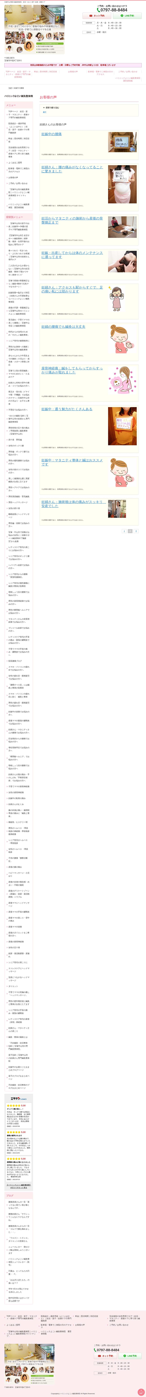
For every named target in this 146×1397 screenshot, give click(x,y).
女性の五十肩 (14, 947)
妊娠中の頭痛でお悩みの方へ (18, 713)
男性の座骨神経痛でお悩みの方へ (18, 602)
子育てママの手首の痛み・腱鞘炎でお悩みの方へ (18, 652)
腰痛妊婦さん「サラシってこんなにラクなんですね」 (18, 1217)
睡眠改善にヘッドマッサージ (18, 515)
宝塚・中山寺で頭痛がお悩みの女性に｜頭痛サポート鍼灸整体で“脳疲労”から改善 (18, 536)
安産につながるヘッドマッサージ (18, 978)
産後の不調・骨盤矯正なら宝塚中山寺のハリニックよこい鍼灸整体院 (18, 311)
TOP (10, 88)
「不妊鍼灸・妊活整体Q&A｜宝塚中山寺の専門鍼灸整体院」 (18, 1046)
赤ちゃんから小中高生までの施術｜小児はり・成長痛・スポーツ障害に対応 (18, 360)
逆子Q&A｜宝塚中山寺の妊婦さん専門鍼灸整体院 (18, 1058)
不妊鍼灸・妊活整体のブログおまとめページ (18, 1086)
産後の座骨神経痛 (16, 942)
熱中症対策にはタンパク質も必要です (18, 1299)
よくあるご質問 (15, 163)
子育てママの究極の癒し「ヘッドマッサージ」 (18, 993)
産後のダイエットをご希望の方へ (18, 934)
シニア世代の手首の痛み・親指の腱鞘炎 (18, 1011)
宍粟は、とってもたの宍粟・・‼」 (18, 1272)
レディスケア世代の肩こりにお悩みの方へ (18, 548)
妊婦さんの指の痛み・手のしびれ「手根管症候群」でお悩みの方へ (18, 777)
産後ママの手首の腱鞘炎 (18, 912)
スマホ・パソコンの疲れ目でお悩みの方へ (18, 668)
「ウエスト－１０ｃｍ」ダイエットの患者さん (18, 1239)
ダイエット (13, 986)
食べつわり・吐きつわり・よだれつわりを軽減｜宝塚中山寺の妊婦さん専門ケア (18, 255)
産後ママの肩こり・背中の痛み (18, 919)
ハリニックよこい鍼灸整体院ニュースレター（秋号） (18, 1262)
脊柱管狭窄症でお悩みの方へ (18, 749)
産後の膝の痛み (15, 867)
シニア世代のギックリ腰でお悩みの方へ (18, 557)
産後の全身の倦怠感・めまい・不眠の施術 (18, 883)
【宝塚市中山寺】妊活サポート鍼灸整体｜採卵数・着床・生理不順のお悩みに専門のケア (18, 240)
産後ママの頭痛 (15, 927)
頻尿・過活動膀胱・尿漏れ (18, 955)
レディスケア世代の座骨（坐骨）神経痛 (18, 1020)
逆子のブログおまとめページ (18, 1077)
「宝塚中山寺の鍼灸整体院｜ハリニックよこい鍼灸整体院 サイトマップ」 (18, 194)
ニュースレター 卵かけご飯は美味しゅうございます (18, 1250)
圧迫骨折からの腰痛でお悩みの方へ (18, 740)
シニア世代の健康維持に (18, 341)
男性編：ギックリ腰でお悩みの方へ (18, 453)
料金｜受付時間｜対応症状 (45, 72)
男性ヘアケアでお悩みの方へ (18, 489)
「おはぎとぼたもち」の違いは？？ (18, 1281)
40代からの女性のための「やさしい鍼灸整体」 (18, 333)
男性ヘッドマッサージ (18, 502)
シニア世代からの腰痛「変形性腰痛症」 (18, 575)
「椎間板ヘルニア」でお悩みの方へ (18, 758)
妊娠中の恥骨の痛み (17, 798)
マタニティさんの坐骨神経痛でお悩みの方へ (18, 620)
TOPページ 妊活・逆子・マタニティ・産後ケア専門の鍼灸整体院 (18, 74)
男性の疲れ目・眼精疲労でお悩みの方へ (18, 704)
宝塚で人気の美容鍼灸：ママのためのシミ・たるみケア (18, 374)
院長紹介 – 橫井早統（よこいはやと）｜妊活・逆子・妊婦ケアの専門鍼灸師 (18, 128)
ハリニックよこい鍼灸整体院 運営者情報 (128, 79)
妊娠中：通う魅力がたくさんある (66, 409)
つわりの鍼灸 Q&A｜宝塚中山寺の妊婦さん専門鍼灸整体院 (18, 419)
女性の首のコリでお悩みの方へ (18, 471)
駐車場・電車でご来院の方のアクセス (100, 73)
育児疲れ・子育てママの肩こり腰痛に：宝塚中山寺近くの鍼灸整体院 (18, 323)
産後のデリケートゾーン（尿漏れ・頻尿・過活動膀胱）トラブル (18, 894)
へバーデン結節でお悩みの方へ (18, 566)
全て (44, 112)
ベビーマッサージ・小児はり (18, 874)
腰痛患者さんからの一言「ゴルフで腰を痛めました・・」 (18, 1229)
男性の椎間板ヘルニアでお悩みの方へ (18, 611)
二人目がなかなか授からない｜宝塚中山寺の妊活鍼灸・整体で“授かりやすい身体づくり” (18, 270)
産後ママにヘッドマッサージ (18, 904)
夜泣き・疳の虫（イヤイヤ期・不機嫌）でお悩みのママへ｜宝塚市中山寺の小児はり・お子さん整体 (18, 398)
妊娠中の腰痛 (51, 134)
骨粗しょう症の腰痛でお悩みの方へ (18, 593)
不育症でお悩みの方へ (18, 410)
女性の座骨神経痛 (16, 792)
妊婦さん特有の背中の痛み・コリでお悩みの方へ (18, 384)
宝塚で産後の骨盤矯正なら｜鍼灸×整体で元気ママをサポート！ (18, 284)
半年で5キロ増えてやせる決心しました (18, 1290)
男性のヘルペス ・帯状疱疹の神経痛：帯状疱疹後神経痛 (18, 831)
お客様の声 (73, 72)
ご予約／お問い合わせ (127, 72)
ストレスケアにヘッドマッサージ (18, 969)
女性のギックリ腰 (16, 446)
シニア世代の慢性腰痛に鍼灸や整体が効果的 (18, 584)
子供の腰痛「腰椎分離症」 (18, 859)
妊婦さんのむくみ (16, 804)
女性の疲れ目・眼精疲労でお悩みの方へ (18, 677)
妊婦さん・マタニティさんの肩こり (18, 1029)
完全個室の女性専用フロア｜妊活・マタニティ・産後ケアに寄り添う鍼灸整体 (18, 152)
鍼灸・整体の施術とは (18, 1037)
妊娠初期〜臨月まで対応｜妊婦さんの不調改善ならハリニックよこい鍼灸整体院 (18, 297)
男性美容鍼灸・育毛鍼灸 (18, 496)
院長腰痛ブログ (15, 661)
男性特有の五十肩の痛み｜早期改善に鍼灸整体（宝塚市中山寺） (18, 431)
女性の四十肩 (14, 508)
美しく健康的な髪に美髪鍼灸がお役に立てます (18, 480)
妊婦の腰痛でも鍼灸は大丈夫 (63, 326)
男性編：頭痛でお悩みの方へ (18, 524)
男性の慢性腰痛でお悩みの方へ (18, 462)
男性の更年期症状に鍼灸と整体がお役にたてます (18, 1002)
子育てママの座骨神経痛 (18, 786)
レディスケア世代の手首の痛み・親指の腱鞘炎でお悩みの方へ (18, 640)
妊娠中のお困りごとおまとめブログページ (18, 1068)
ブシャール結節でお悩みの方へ (18, 629)
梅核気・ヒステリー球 (18, 822)
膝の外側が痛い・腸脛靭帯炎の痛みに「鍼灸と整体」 (18, 813)
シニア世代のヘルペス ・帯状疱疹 (18, 841)
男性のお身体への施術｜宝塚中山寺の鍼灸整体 (18, 348)
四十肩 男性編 (15, 440)
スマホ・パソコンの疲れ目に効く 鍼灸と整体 (18, 695)
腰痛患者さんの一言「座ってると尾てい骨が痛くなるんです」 (18, 1205)
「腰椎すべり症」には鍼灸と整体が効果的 (18, 686)
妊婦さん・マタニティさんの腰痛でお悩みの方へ (18, 731)
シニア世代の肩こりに (18, 962)
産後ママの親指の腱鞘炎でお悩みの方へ (18, 722)
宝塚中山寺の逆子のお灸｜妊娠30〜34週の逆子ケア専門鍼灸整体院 (18, 226)
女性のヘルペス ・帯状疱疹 (18, 850)
